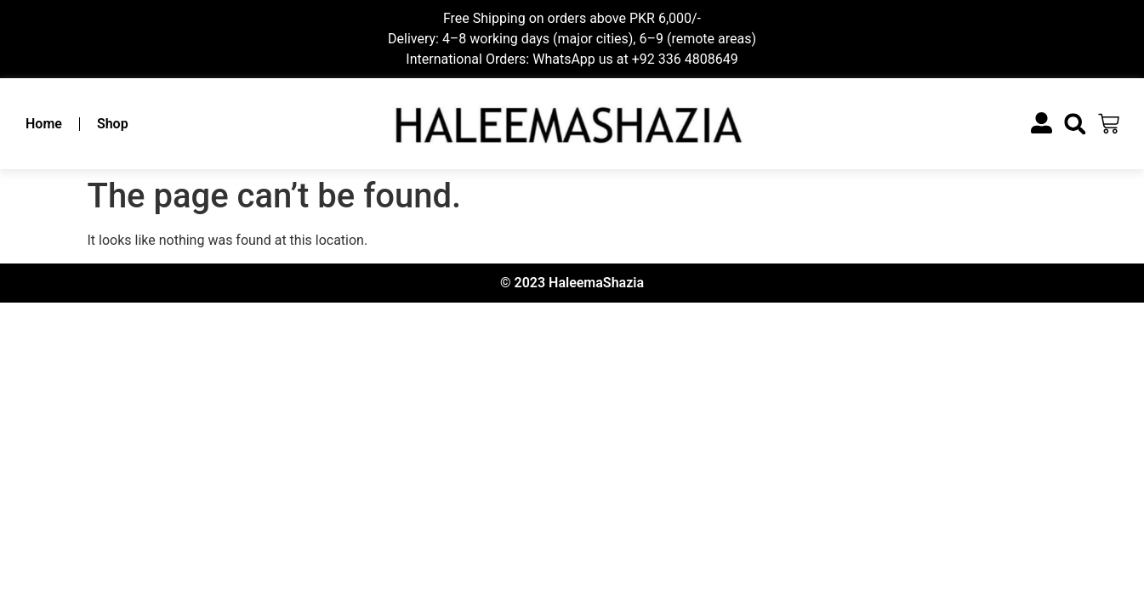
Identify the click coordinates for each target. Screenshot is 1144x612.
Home (44, 124)
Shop (112, 124)
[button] (1075, 124)
